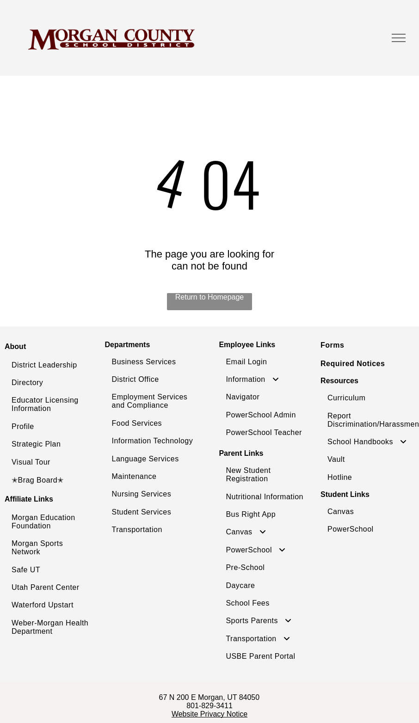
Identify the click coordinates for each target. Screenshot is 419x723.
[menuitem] (52, 365)
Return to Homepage (209, 297)
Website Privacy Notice (209, 714)
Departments (127, 345)
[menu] (399, 38)
